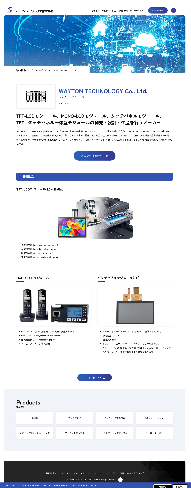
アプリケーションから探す (114, 432)
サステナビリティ (138, 10)
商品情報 (106, 10)
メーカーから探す (154, 432)
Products (28, 403)
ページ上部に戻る (120, 479)
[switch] (181, 10)
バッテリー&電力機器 (114, 418)
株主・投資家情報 (120, 10)
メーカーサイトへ (94, 377)
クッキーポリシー (81, 473)
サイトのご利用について (121, 473)
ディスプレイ (37, 70)
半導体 (34, 418)
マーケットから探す (75, 432)
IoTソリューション (154, 418)
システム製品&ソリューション (35, 432)
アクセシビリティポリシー (100, 473)
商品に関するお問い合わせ (94, 155)
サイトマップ (138, 473)
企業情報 (95, 10)
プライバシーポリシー (63, 473)
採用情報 (49, 473)
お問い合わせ (158, 10)
